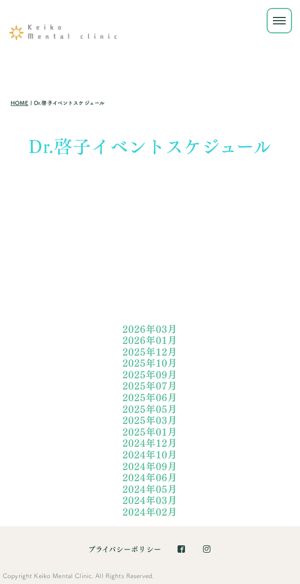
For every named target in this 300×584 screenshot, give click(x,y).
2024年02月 (150, 512)
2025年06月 (150, 398)
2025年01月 (150, 432)
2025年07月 (150, 386)
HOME (20, 103)
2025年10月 (150, 363)
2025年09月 (150, 375)
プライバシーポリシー (124, 549)
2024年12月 (150, 443)
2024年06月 (150, 478)
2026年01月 (150, 340)
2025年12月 (150, 352)
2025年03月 (150, 420)
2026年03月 (150, 329)
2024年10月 (150, 455)
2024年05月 (150, 489)
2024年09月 (150, 466)
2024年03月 (150, 500)
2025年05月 (150, 409)
